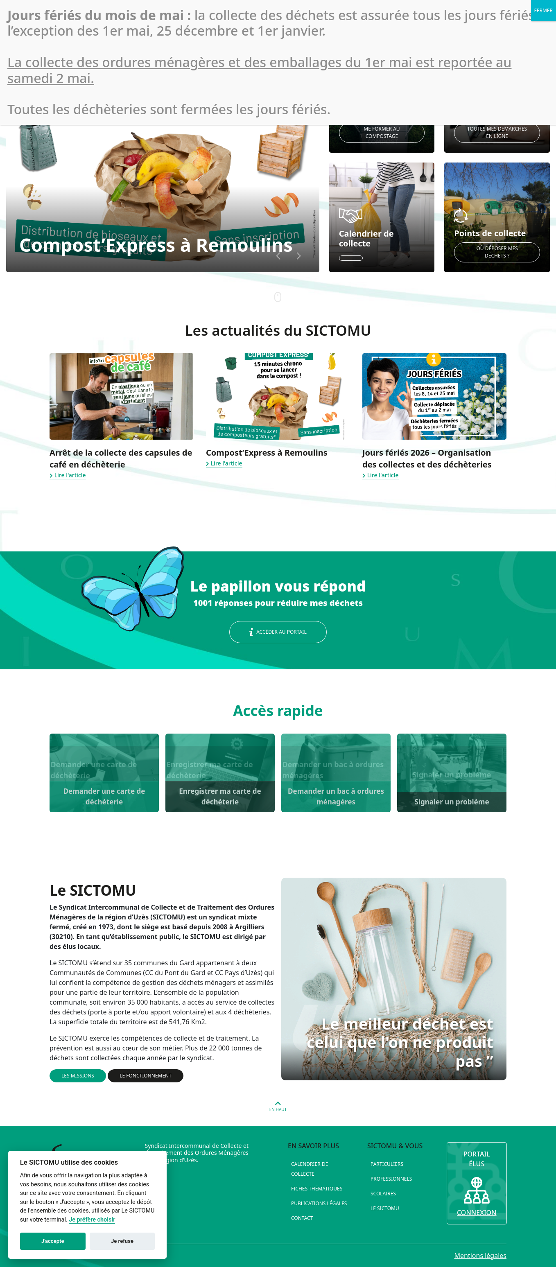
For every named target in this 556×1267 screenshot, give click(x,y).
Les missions (77, 1075)
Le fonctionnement (146, 1075)
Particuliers (387, 1164)
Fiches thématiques (316, 1188)
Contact (302, 1218)
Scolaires (383, 1193)
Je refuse (122, 1241)
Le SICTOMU (385, 1208)
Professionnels (391, 1178)
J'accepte (52, 1241)
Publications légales (319, 1203)
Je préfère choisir (92, 1219)
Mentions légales (480, 1255)
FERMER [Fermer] (543, 10)
